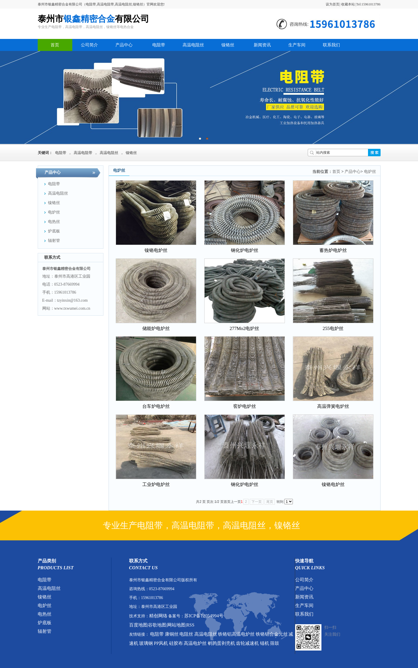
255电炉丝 (333, 328)
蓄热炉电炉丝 (333, 250)
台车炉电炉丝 (156, 406)
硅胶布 (176, 643)
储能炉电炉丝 (156, 328)
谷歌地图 (157, 624)
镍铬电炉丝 (156, 250)
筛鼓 (274, 643)
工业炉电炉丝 (156, 484)
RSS (190, 624)
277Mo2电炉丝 (244, 328)
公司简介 (89, 45)
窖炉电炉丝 (244, 406)
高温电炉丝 (195, 643)
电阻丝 (186, 634)
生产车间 (296, 45)
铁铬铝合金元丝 (272, 634)
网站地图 (176, 624)
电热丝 (44, 614)
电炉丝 (370, 171)
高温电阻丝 (193, 45)
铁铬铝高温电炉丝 (236, 634)
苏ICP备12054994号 (203, 615)
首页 (55, 45)
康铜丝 (172, 634)
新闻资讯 (262, 45)
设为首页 (332, 4)
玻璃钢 (146, 643)
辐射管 (44, 631)
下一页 (256, 502)
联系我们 (331, 45)
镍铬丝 (227, 45)
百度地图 (138, 624)
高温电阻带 (83, 153)
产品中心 (124, 45)
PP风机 (161, 643)
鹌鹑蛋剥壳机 (221, 643)
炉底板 (44, 622)
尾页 (269, 502)
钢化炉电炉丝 (244, 250)
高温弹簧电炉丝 (333, 406)
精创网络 (158, 615)
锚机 (264, 643)
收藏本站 (348, 4)
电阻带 (158, 45)
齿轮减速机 (247, 643)
